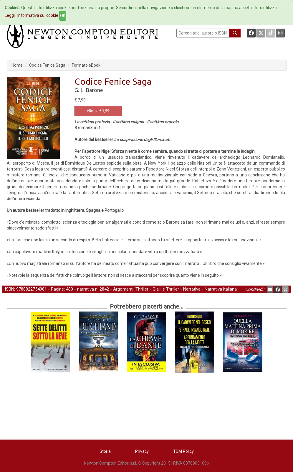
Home (17, 65)
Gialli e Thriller (166, 289)
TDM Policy (183, 451)
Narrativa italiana (221, 289)
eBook (92, 111)
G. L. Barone (89, 90)
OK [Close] (62, 15)
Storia (105, 451)
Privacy (142, 451)
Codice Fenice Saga (47, 65)
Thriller (141, 289)
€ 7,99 (98, 111)
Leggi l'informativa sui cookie (31, 15)
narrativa (85, 289)
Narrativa (192, 289)
